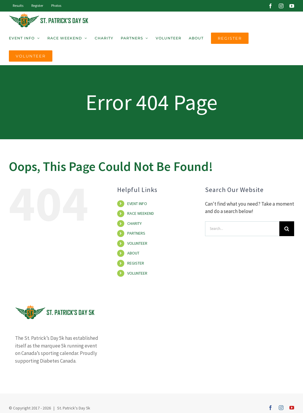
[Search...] (242, 228)
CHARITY (134, 223)
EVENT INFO (137, 203)
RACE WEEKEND (140, 213)
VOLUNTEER (137, 243)
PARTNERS (136, 233)
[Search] (286, 228)
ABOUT (133, 253)
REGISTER (135, 263)
